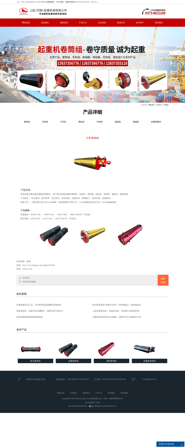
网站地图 (124, 393)
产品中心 (83, 23)
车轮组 (45, 122)
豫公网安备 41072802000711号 (102, 406)
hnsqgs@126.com (149, 379)
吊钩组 (100, 122)
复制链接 (94, 398)
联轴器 (136, 122)
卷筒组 (166, 105)
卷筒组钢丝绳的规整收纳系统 (29, 317)
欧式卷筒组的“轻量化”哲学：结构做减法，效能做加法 (116, 305)
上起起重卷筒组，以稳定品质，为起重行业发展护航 (115, 311)
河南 (98, 403)
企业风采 (102, 23)
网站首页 (26, 23)
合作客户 (140, 23)
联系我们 (159, 23)
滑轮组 (81, 122)
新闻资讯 (64, 23)
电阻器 (118, 122)
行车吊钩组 (60, 2)
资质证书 (121, 23)
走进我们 (45, 23)
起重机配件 (50, 2)
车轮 (28, 278)
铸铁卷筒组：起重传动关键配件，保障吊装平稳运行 (39, 311)
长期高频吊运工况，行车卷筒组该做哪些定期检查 (38, 305)
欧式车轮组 (31, 282)
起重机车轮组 (69, 2)
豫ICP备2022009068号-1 (79, 406)
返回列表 (163, 280)
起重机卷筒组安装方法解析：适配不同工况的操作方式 (116, 317)
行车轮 (63, 122)
